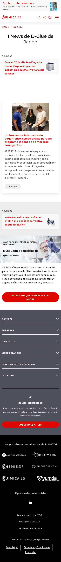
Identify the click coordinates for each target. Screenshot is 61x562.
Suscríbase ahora (30, 424)
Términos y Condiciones (37, 547)
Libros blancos (11, 353)
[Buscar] (39, 17)
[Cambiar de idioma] (49, 17)
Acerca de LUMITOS (29, 521)
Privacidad (30, 552)
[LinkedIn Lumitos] (30, 502)
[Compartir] (44, 17)
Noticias (7, 319)
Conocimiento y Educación (18, 364)
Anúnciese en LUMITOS (29, 515)
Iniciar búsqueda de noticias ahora (30, 297)
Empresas (8, 330)
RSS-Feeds (8, 375)
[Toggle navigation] (57, 18)
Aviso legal (12, 547)
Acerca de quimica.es (30, 528)
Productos (9, 341)
